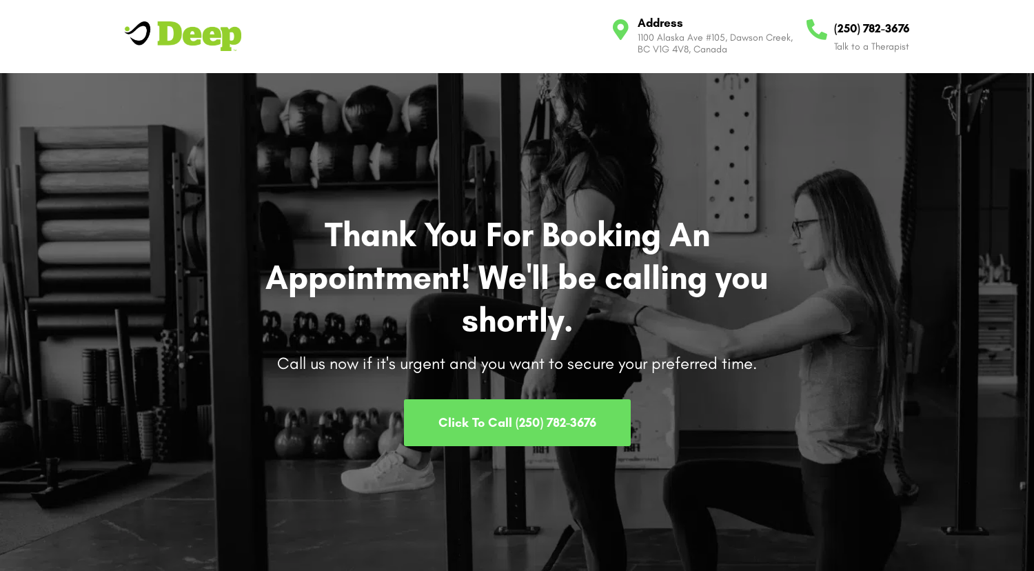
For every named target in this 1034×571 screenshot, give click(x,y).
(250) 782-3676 (872, 28)
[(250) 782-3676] (817, 29)
